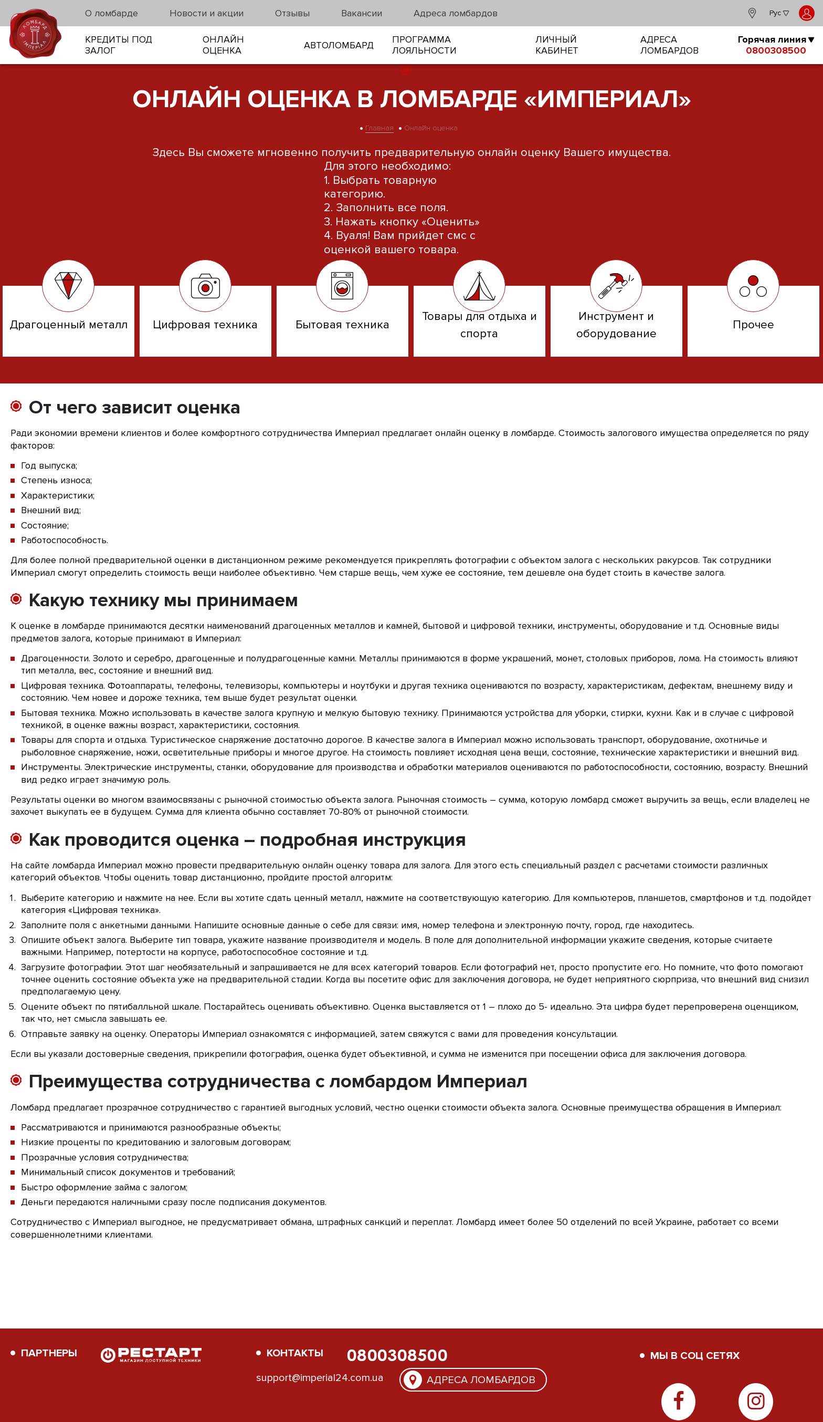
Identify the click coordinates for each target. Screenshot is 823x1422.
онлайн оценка (223, 45)
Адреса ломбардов (456, 13)
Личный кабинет (556, 45)
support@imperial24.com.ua (320, 1378)
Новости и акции (207, 13)
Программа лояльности (424, 45)
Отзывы (292, 13)
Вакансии (361, 13)
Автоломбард (339, 45)
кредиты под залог (118, 45)
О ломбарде (111, 13)
